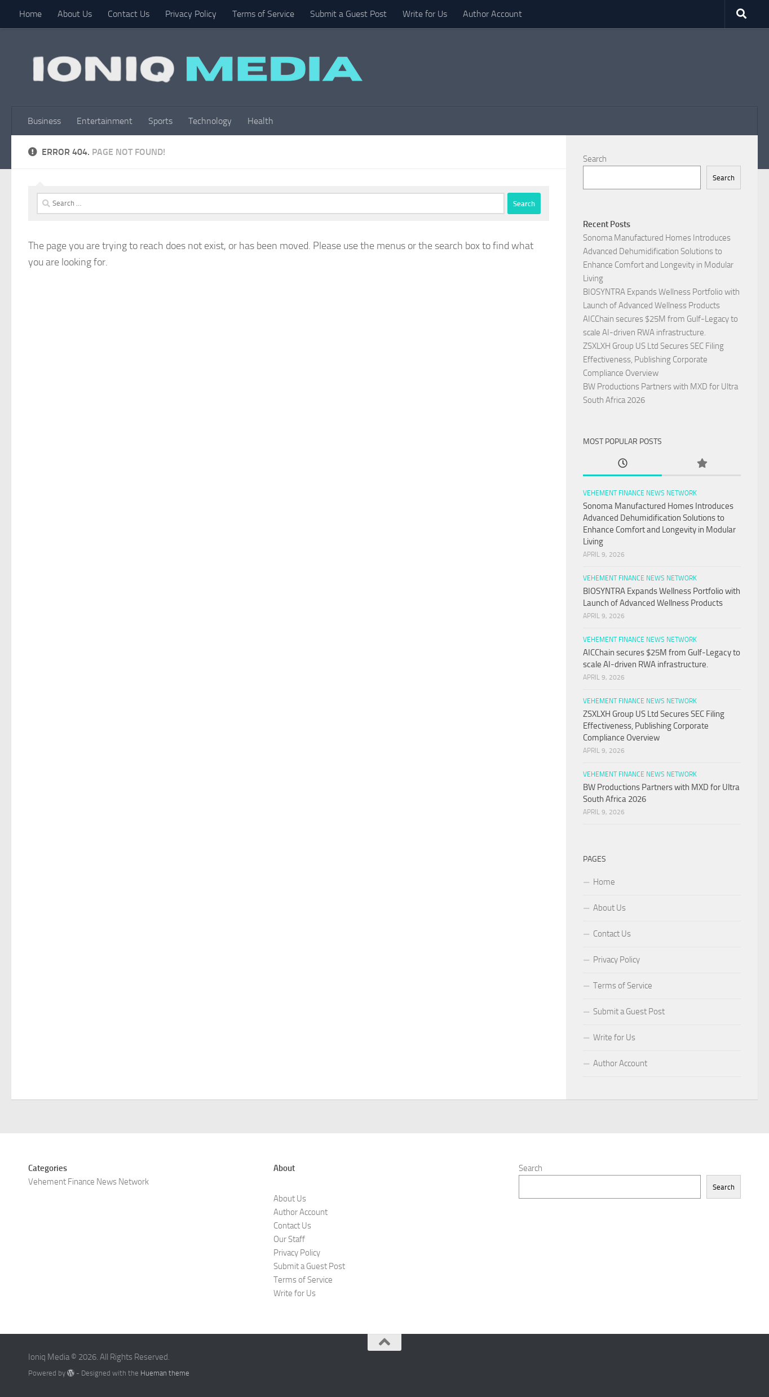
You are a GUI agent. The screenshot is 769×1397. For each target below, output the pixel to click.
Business (44, 121)
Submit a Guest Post (348, 13)
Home (30, 13)
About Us (75, 13)
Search (595, 159)
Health (260, 121)
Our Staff (289, 1239)
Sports (160, 121)
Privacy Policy (190, 13)
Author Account (492, 13)
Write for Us (425, 13)
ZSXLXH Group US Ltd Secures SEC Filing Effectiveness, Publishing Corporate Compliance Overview (653, 359)
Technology (210, 121)
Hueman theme (164, 1373)
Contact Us (128, 13)
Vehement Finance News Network (640, 493)
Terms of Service (263, 13)
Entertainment (104, 121)
